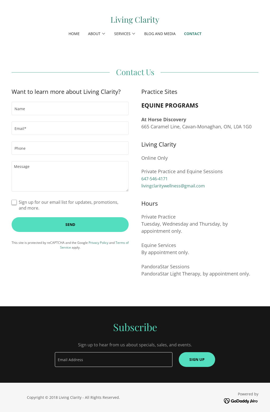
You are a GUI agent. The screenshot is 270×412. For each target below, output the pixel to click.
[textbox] (70, 108)
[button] (97, 34)
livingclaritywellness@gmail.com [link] (173, 186)
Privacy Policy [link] (98, 242)
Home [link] (74, 33)
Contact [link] (192, 33)
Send (70, 224)
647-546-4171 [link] (154, 179)
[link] (134, 21)
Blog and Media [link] (160, 33)
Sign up (197, 359)
